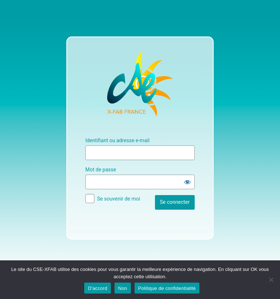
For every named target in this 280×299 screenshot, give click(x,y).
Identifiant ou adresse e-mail (117, 140)
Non (122, 288)
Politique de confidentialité (167, 288)
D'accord (97, 288)
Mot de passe (100, 169)
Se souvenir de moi (118, 199)
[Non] (271, 279)
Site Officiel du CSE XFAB (140, 84)
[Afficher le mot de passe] (187, 182)
